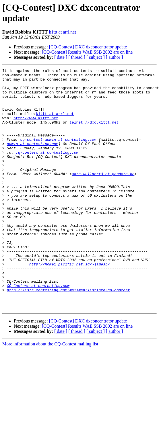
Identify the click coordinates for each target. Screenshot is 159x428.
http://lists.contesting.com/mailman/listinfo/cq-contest (68, 334)
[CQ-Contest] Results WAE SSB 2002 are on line (87, 52)
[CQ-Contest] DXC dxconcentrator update (88, 46)
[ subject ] (95, 57)
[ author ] (114, 57)
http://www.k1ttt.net (35, 128)
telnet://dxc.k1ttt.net (94, 133)
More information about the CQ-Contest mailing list (50, 392)
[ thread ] (76, 57)
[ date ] (60, 57)
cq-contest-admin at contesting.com (58, 154)
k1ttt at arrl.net (62, 32)
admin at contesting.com (32, 159)
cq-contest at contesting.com (47, 169)
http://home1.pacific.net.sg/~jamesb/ (69, 303)
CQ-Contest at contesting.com (38, 329)
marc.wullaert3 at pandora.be (103, 195)
